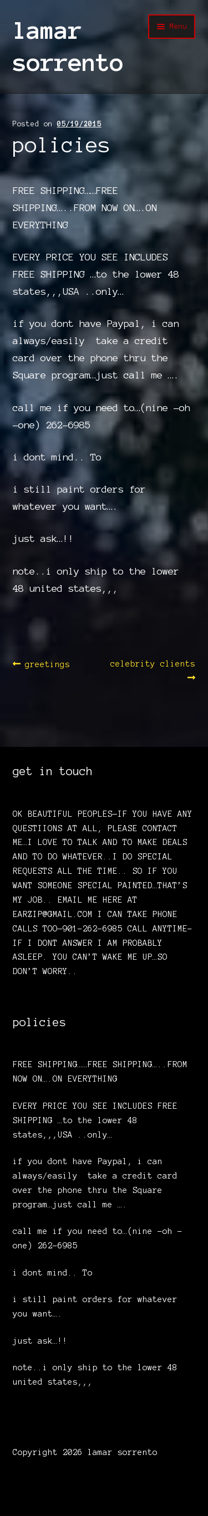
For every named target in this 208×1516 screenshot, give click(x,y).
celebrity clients (152, 669)
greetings (47, 664)
